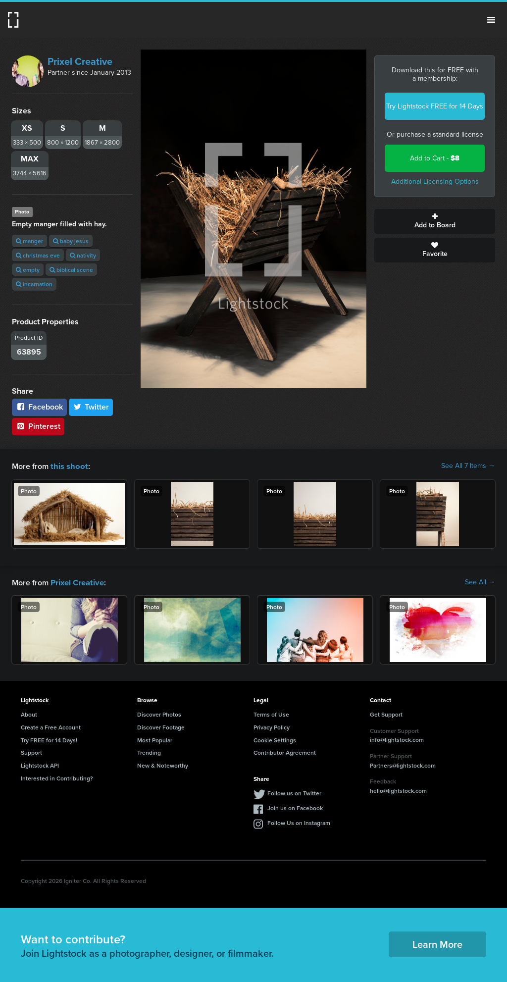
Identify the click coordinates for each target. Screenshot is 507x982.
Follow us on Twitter (294, 792)
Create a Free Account (51, 726)
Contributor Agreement (285, 751)
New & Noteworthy (162, 764)
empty (28, 269)
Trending (149, 751)
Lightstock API (40, 764)
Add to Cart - (434, 158)
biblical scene (71, 269)
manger (29, 241)
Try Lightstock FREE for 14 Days (434, 106)
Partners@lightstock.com (403, 764)
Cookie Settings (275, 739)
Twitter (91, 407)
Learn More (437, 943)
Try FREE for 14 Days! (49, 739)
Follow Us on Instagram (298, 822)
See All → (480, 582)
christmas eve (38, 255)
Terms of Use (271, 713)
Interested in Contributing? (57, 777)
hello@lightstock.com (398, 789)
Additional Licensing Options (435, 181)
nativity (83, 255)
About (29, 713)
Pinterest (38, 426)
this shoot (68, 465)
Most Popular (154, 739)
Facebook (39, 407)
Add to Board (434, 221)
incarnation (34, 284)
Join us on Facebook (295, 807)
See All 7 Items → (468, 466)
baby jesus (71, 241)
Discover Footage (161, 726)
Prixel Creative (80, 61)
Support (31, 751)
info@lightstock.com (397, 738)
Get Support (386, 713)
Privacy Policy (272, 726)
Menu (491, 20)
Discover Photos (159, 713)
